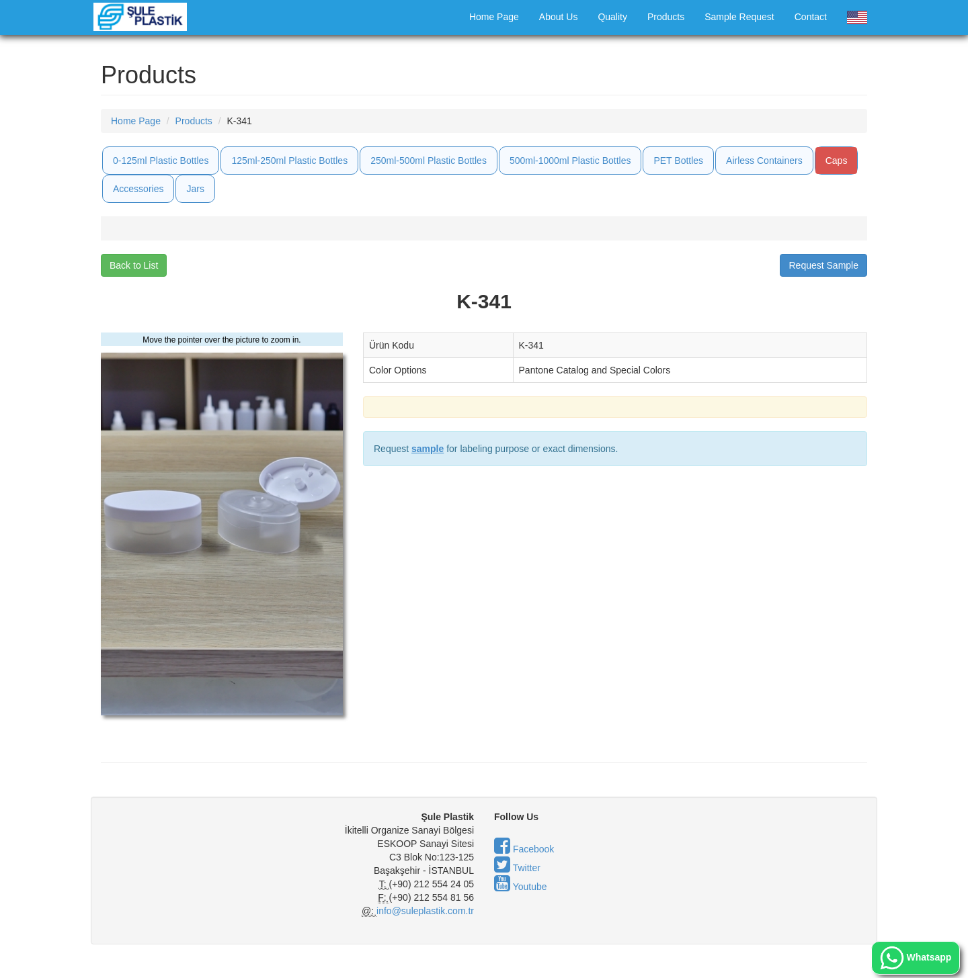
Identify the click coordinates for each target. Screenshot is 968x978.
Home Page (494, 16)
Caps (836, 160)
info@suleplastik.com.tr (425, 910)
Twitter (517, 867)
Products (665, 16)
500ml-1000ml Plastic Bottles (570, 160)
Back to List (134, 265)
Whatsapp (916, 958)
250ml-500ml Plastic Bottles (428, 160)
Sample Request (739, 16)
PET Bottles (678, 160)
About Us (558, 16)
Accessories (138, 188)
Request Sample (823, 265)
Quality (612, 16)
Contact (811, 16)
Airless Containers (764, 160)
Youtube (520, 886)
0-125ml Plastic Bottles (160, 160)
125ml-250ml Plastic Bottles (289, 160)
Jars (195, 188)
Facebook (524, 849)
